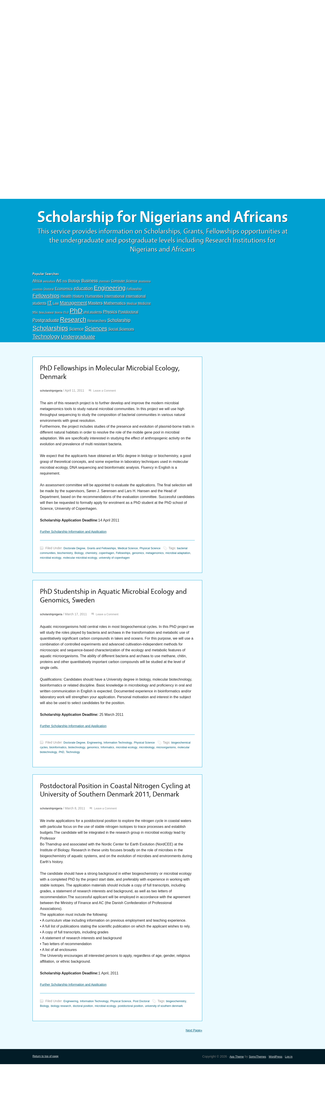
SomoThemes (253, 1101)
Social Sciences (121, 349)
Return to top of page (47, 1101)
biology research (88, 1045)
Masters (95, 323)
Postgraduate (45, 340)
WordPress (273, 1101)
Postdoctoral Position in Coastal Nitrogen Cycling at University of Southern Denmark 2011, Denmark (109, 823)
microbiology (183, 774)
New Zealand (46, 332)
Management (73, 323)
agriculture (49, 301)
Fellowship (134, 309)
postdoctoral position (167, 1045)
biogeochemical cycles (56, 774)
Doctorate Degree (75, 571)
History (78, 316)
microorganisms (51, 778)
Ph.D (66, 332)
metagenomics (182, 576)
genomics (163, 576)
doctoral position (113, 1045)
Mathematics (115, 323)
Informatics (138, 774)
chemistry (104, 301)
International (114, 316)
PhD (76, 331)
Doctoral (49, 309)
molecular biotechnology (81, 778)
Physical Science (162, 571)
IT (49, 323)
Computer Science (124, 301)
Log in (288, 1101)
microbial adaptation (54, 581)
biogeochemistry (51, 1045)
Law (56, 323)
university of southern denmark (61, 1050)
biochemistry (81, 576)
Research (73, 339)
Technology (46, 357)
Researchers (96, 341)
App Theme (230, 1101)
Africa (37, 301)
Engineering (110, 308)
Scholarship (118, 340)
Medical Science (136, 571)
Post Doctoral (151, 1040)
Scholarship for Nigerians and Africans (162, 227)
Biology (74, 301)
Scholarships (50, 348)
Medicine (144, 323)
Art (58, 301)
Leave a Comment (109, 413)
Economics (64, 309)
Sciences (96, 349)
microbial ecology (82, 581)
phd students (93, 332)
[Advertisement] (162, 33)
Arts (65, 301)
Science (76, 349)
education (83, 308)
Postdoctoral (128, 332)
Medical (132, 323)
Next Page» (192, 1075)
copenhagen (128, 576)
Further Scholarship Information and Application (78, 555)
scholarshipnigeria (52, 413)
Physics (110, 332)
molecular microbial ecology (115, 581)
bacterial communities (55, 576)
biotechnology (104, 774)
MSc (35, 332)
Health (66, 316)
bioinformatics (83, 774)
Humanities (94, 316)
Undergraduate (78, 357)
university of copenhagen (154, 581)
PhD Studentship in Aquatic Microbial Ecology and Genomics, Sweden (115, 620)
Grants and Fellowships (106, 571)
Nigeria (58, 332)
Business (89, 301)
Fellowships (46, 316)
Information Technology (125, 769)
